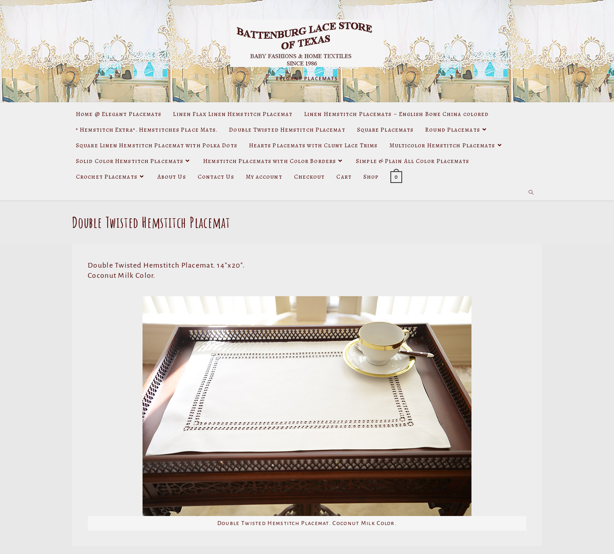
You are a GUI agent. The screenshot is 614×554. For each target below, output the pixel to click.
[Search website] (531, 192)
